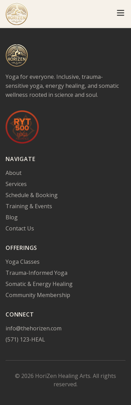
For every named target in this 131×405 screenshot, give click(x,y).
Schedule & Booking (32, 195)
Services (16, 184)
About (14, 173)
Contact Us (20, 228)
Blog (12, 217)
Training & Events (29, 206)
